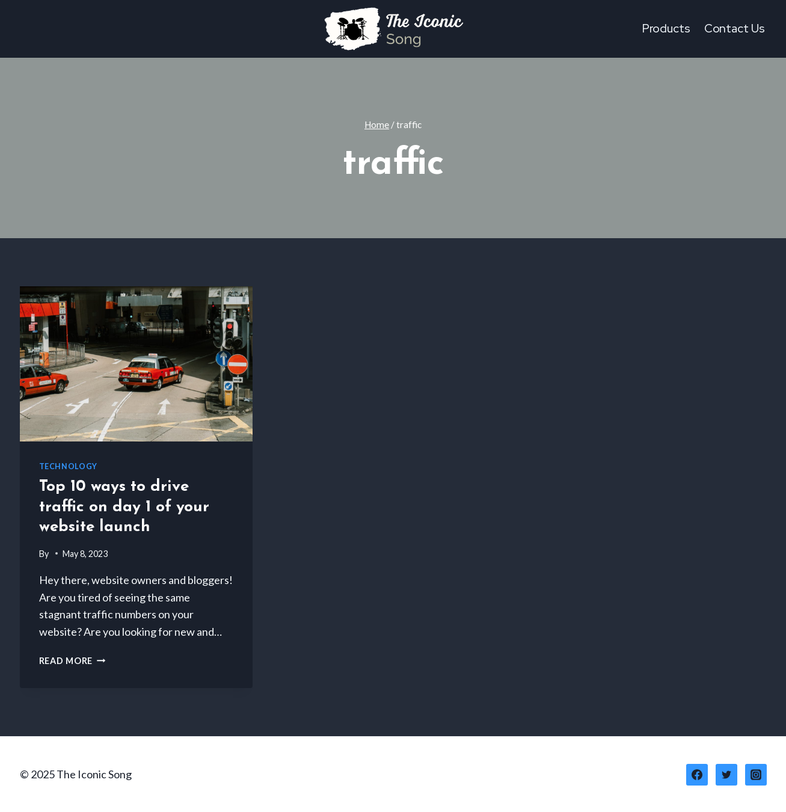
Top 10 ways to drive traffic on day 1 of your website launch (124, 507)
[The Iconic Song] (393, 29)
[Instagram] (756, 775)
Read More (72, 661)
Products (666, 28)
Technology (68, 466)
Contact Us (734, 28)
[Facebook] (697, 775)
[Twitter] (726, 775)
